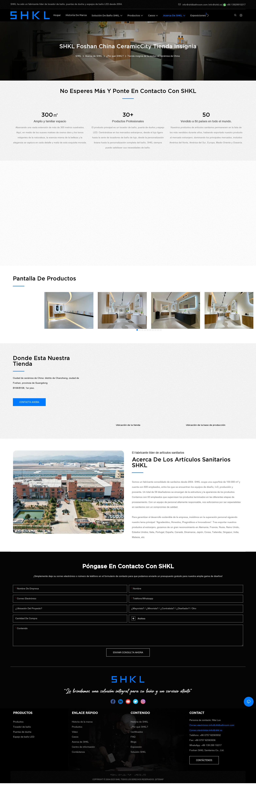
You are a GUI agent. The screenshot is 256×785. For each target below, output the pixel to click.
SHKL (78, 56)
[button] (208, 15)
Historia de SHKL (139, 721)
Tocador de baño (22, 726)
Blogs (133, 741)
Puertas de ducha (22, 732)
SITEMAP (159, 779)
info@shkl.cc (215, 4)
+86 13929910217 (234, 4)
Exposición (136, 747)
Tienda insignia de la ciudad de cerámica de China (154, 56)
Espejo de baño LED (23, 736)
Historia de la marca (82, 721)
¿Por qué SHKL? (115, 56)
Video (75, 732)
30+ (127, 115)
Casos (75, 736)
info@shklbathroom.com (193, 4)
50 (206, 115)
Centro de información (83, 747)
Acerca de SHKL (93, 56)
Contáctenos (78, 752)
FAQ (133, 736)
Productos (18, 721)
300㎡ (49, 115)
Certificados (137, 732)
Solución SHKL (138, 752)
